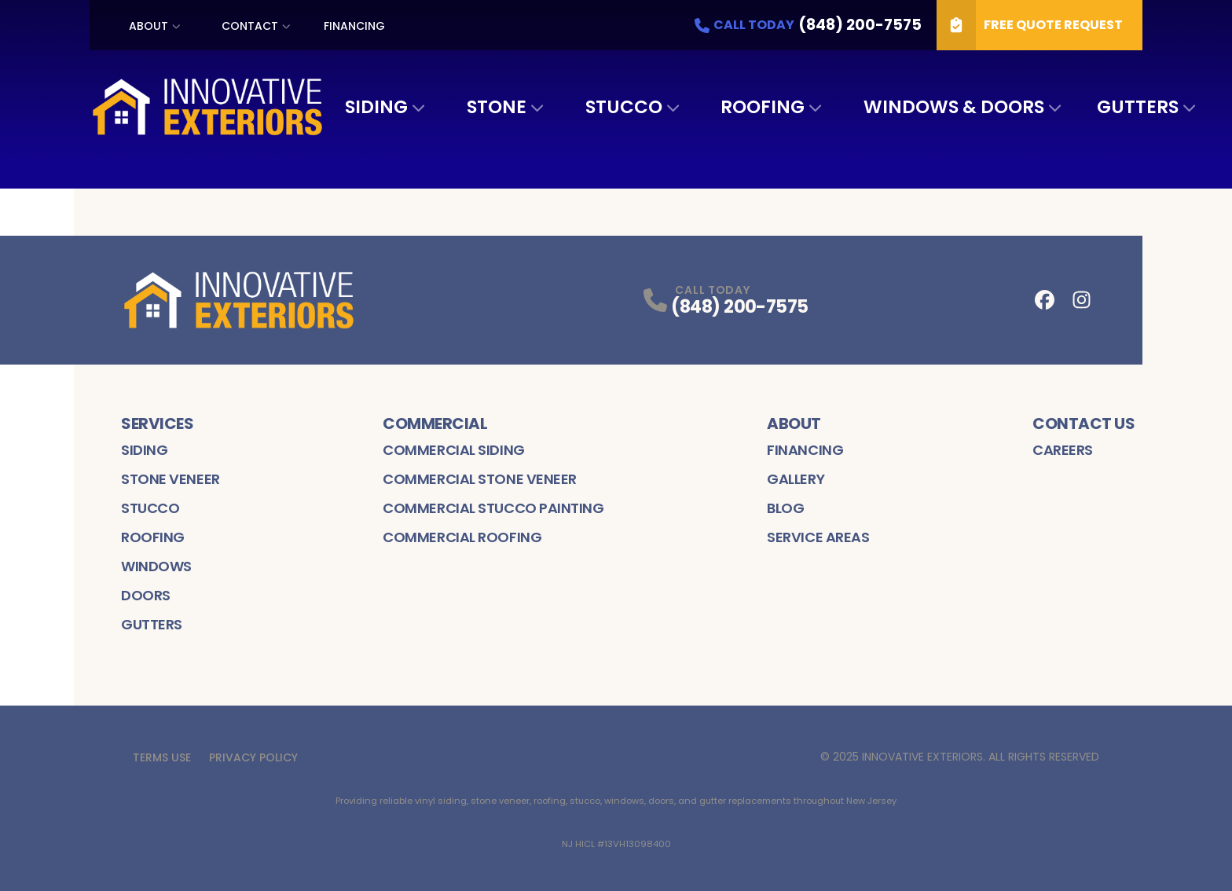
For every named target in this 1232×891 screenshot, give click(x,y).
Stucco (623, 106)
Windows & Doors (954, 106)
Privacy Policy (253, 757)
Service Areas (818, 537)
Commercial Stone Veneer (480, 479)
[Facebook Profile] (1044, 300)
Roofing (762, 106)
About (148, 26)
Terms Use (162, 757)
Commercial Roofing (462, 537)
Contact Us (1083, 423)
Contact (250, 26)
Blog (785, 508)
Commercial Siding (453, 450)
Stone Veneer (170, 479)
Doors (145, 595)
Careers (1062, 450)
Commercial (435, 423)
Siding (376, 106)
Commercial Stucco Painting (493, 508)
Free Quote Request (1030, 25)
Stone (496, 106)
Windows (156, 566)
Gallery (795, 479)
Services (157, 423)
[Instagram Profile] (1081, 300)
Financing (354, 26)
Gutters (1138, 106)
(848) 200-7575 (739, 307)
